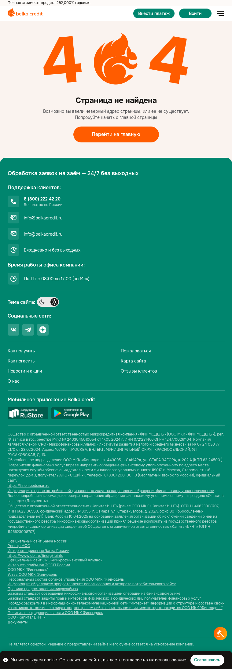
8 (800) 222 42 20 (42, 199)
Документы (18, 622)
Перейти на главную (116, 134)
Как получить (21, 351)
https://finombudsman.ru (29, 485)
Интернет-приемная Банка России (38, 551)
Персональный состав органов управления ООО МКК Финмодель (66, 579)
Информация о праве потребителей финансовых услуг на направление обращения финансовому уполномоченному (111, 490)
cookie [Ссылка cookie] (50, 660)
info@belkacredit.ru (43, 218)
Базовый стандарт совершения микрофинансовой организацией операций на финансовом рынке (94, 593)
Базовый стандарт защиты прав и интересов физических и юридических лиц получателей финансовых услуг (104, 598)
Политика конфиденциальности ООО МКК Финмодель (55, 613)
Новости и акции (25, 371)
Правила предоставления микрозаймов (43, 589)
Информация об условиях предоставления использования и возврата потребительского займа (92, 584)
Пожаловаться (136, 351)
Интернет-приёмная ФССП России (39, 565)
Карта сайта (133, 361)
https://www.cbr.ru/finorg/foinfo (35, 555)
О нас (14, 381)
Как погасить (21, 361)
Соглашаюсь (207, 660)
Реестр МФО (19, 546)
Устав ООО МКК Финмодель (32, 574)
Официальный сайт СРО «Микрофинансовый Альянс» (55, 560)
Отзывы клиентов (139, 371)
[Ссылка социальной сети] (13, 330)
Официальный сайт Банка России (37, 541)
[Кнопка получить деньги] (220, 633)
